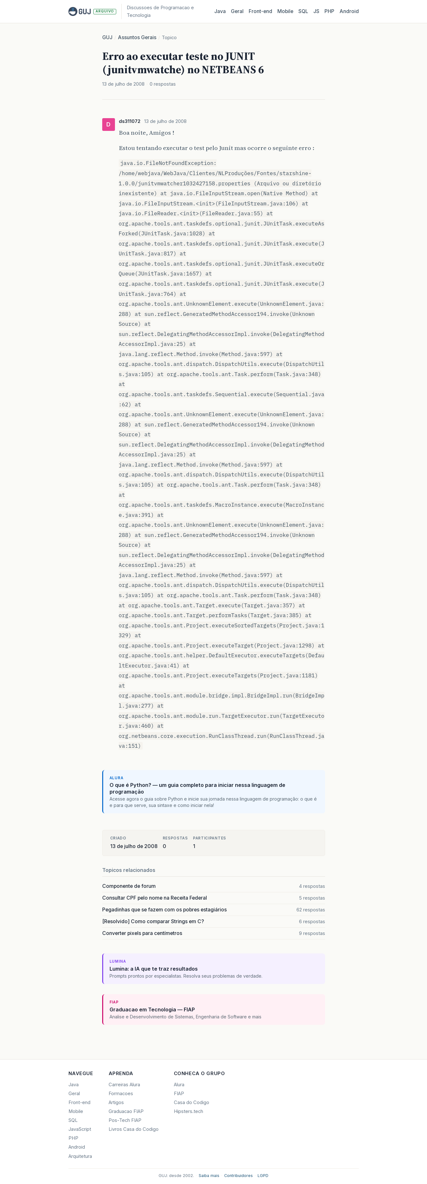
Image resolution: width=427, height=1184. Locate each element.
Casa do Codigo (191, 1102)
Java (220, 11)
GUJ (107, 37)
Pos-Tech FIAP (125, 1120)
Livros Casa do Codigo (134, 1129)
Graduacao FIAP (126, 1111)
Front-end (79, 1102)
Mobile (285, 11)
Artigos (116, 1102)
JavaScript (79, 1129)
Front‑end (260, 11)
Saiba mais (209, 1175)
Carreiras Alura (124, 1085)
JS (316, 11)
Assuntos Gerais (137, 37)
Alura (179, 1085)
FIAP (179, 1093)
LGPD (263, 1175)
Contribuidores (238, 1175)
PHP (329, 11)
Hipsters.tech (188, 1111)
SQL (303, 11)
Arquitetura (80, 1156)
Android (349, 11)
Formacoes (121, 1093)
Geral (237, 11)
